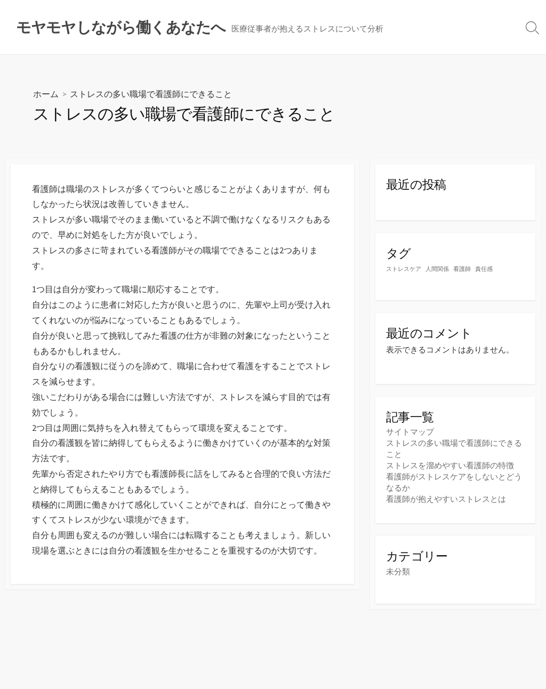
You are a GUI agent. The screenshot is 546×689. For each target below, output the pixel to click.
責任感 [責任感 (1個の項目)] (484, 269)
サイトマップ (410, 432)
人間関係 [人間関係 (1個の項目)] (437, 269)
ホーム (46, 94)
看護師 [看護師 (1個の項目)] (462, 269)
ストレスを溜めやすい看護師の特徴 (450, 465)
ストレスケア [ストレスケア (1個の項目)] (403, 269)
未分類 (398, 571)
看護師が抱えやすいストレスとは (446, 499)
